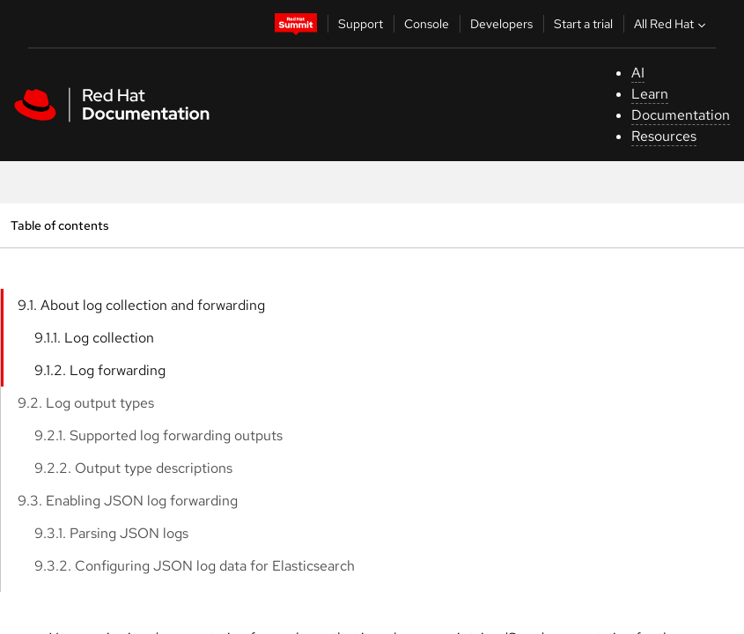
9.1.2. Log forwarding (100, 370)
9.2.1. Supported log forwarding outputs (158, 435)
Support (360, 24)
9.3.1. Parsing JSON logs (111, 533)
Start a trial (583, 24)
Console (426, 24)
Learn (649, 94)
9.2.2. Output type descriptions (133, 468)
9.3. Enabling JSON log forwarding (128, 500)
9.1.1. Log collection (94, 337)
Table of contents (59, 225)
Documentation (680, 115)
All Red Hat (672, 24)
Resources (663, 136)
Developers (501, 24)
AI (638, 72)
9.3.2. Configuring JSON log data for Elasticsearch (194, 566)
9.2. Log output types (86, 403)
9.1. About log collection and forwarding (141, 305)
